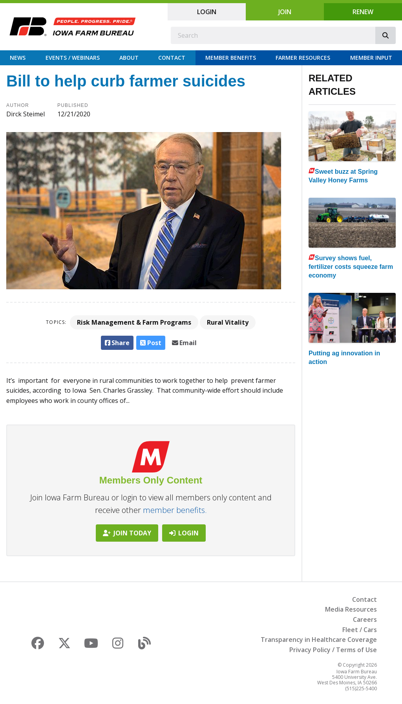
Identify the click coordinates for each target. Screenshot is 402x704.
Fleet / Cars (359, 629)
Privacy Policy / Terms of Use (333, 649)
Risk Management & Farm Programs (134, 322)
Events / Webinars (73, 57)
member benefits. (175, 510)
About (129, 57)
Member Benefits (230, 57)
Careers (365, 619)
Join (284, 11)
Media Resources (351, 609)
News (18, 57)
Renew (363, 11)
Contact (171, 57)
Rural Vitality (228, 322)
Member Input (371, 57)
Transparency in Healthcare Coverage (319, 639)
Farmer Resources (303, 57)
